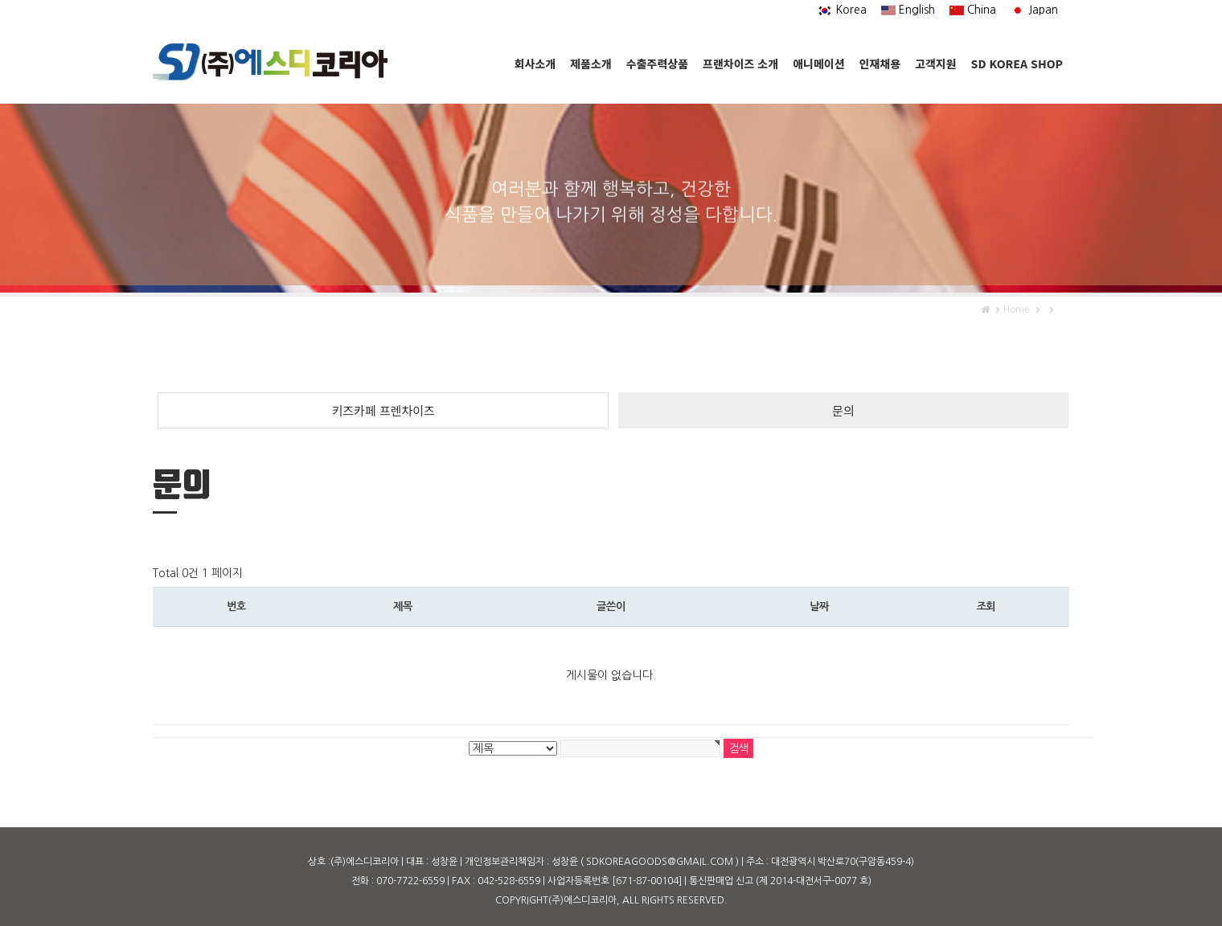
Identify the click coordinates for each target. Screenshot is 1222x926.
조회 (986, 606)
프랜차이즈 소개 (740, 63)
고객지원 (936, 63)
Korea (842, 9)
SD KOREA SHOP (1017, 63)
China (972, 9)
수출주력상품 (657, 63)
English (908, 9)
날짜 (819, 606)
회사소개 (535, 63)
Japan (1034, 9)
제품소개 (591, 63)
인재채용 (880, 63)
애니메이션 (818, 63)
